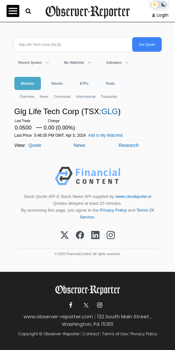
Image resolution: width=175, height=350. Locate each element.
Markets (27, 83)
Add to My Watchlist (105, 135)
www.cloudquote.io (133, 196)
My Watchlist (74, 62)
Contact (90, 334)
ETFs (84, 83)
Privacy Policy (113, 210)
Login (162, 15)
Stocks (57, 83)
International (85, 96)
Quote (34, 145)
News (44, 96)
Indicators (114, 62)
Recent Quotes (30, 62)
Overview (27, 96)
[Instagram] (110, 235)
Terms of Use (115, 334)
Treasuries (109, 96)
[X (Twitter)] (64, 235)
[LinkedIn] (95, 235)
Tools (110, 83)
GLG (109, 111)
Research (128, 145)
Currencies (62, 96)
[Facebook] (80, 235)
